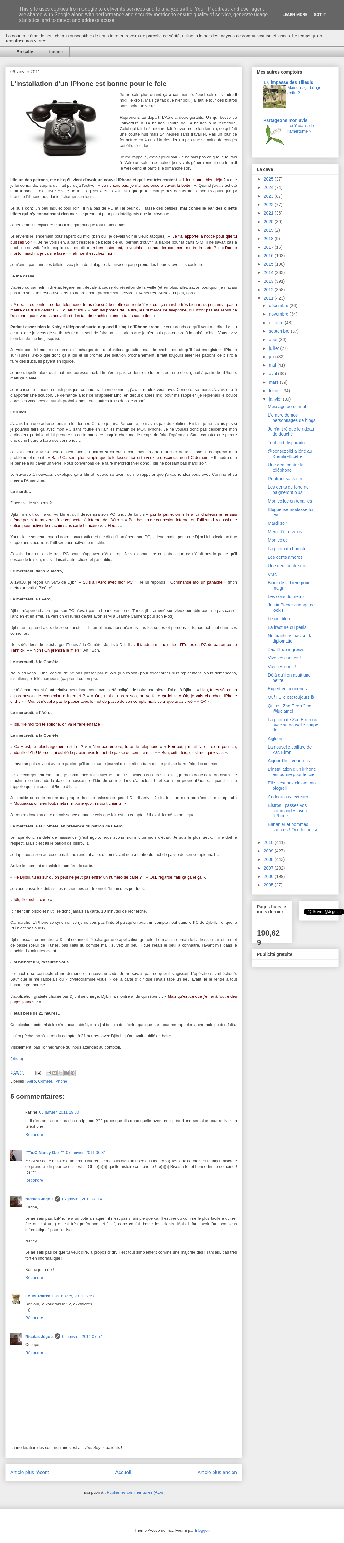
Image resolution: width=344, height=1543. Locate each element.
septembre (280, 331)
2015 (269, 264)
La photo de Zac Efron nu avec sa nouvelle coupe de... (293, 725)
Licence (55, 51)
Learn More (295, 14)
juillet (274, 348)
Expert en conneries (287, 688)
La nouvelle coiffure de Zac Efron (290, 750)
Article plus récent (29, 1472)
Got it (320, 14)
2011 (269, 298)
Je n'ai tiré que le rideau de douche (291, 432)
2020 (269, 221)
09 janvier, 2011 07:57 (75, 1296)
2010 (269, 842)
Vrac (272, 574)
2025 (269, 178)
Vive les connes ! (284, 657)
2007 (269, 868)
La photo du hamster (288, 548)
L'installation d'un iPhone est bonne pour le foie (292, 772)
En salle (25, 51)
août (273, 339)
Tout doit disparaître (287, 442)
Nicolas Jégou (39, 1199)
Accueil (123, 1472)
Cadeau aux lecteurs (288, 796)
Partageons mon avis (285, 120)
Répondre (34, 1134)
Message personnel (287, 406)
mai (273, 365)
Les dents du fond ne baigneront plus (288, 490)
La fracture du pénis (287, 627)
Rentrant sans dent (286, 478)
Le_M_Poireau (39, 1296)
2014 (269, 272)
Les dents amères (285, 557)
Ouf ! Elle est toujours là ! (292, 697)
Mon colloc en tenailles (290, 501)
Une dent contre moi (287, 565)
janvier (276, 399)
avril (273, 373)
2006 (269, 876)
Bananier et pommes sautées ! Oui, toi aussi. (293, 827)
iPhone (61, 1081)
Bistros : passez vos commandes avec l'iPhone (287, 810)
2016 (269, 255)
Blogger (202, 1530)
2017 (269, 247)
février (275, 390)
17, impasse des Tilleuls (288, 82)
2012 (269, 289)
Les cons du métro (286, 596)
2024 (269, 187)
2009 (269, 850)
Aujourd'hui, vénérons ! (290, 760)
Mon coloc (278, 540)
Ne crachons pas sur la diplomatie (290, 638)
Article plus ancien (217, 1472)
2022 (269, 204)
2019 (269, 230)
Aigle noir (277, 738)
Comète (45, 1081)
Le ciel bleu (279, 618)
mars (274, 382)
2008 (269, 859)
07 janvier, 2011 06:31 (86, 1152)
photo (17, 1058)
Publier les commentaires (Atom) (136, 1492)
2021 (269, 212)
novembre (279, 313)
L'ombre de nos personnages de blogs (292, 417)
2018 (269, 238)
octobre (277, 322)
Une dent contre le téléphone (285, 467)
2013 (269, 281)
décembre (279, 305)
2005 (269, 884)
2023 (269, 196)
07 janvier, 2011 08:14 (82, 1199)
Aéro (31, 1081)
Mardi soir (277, 523)
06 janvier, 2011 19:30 (59, 1112)
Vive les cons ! (282, 666)
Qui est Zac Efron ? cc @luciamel (289, 708)
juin (273, 356)
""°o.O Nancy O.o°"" (44, 1152)
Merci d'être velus (285, 531)
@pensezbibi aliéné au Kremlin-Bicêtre (290, 454)
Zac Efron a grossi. (286, 649)
